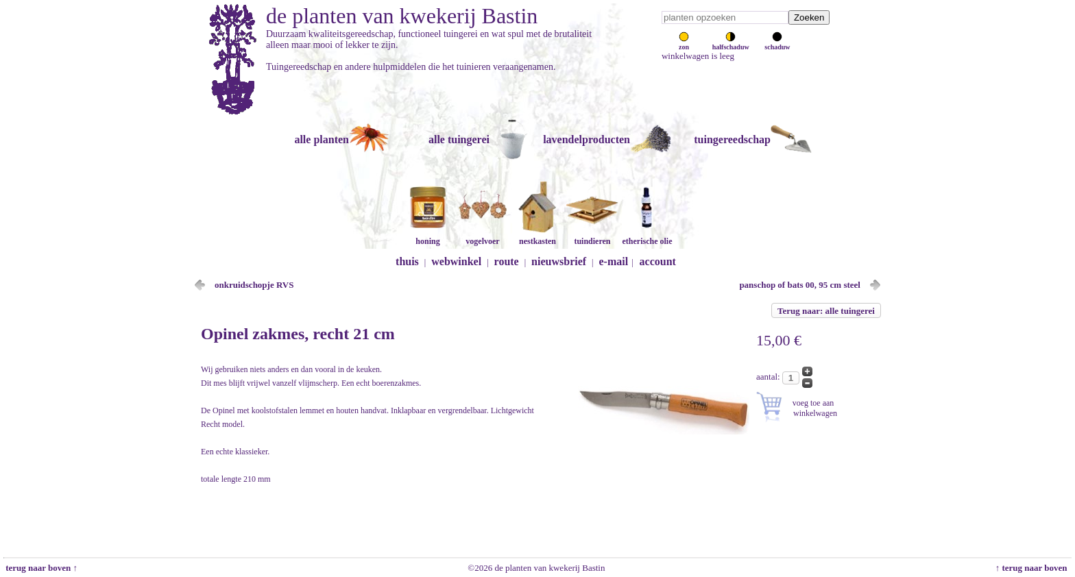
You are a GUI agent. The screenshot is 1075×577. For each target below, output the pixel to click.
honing (428, 236)
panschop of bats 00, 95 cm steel (799, 285)
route (506, 261)
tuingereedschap (732, 139)
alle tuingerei (459, 139)
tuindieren (592, 236)
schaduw (777, 43)
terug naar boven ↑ (40, 568)
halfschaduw (730, 43)
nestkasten (537, 236)
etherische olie (647, 236)
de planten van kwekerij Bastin (402, 15)
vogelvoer (482, 236)
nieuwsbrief (558, 261)
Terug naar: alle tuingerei (826, 311)
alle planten (321, 139)
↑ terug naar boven (1033, 568)
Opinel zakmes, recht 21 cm (298, 334)
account (658, 261)
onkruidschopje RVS (254, 285)
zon (684, 43)
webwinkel (456, 261)
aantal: (769, 376)
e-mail (614, 261)
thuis (407, 261)
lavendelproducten (586, 139)
